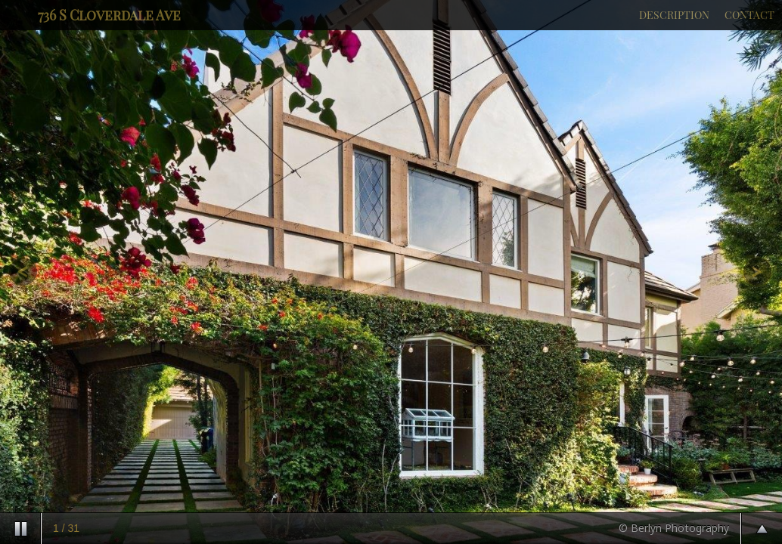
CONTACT (749, 15)
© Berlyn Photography (674, 528)
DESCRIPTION (674, 15)
